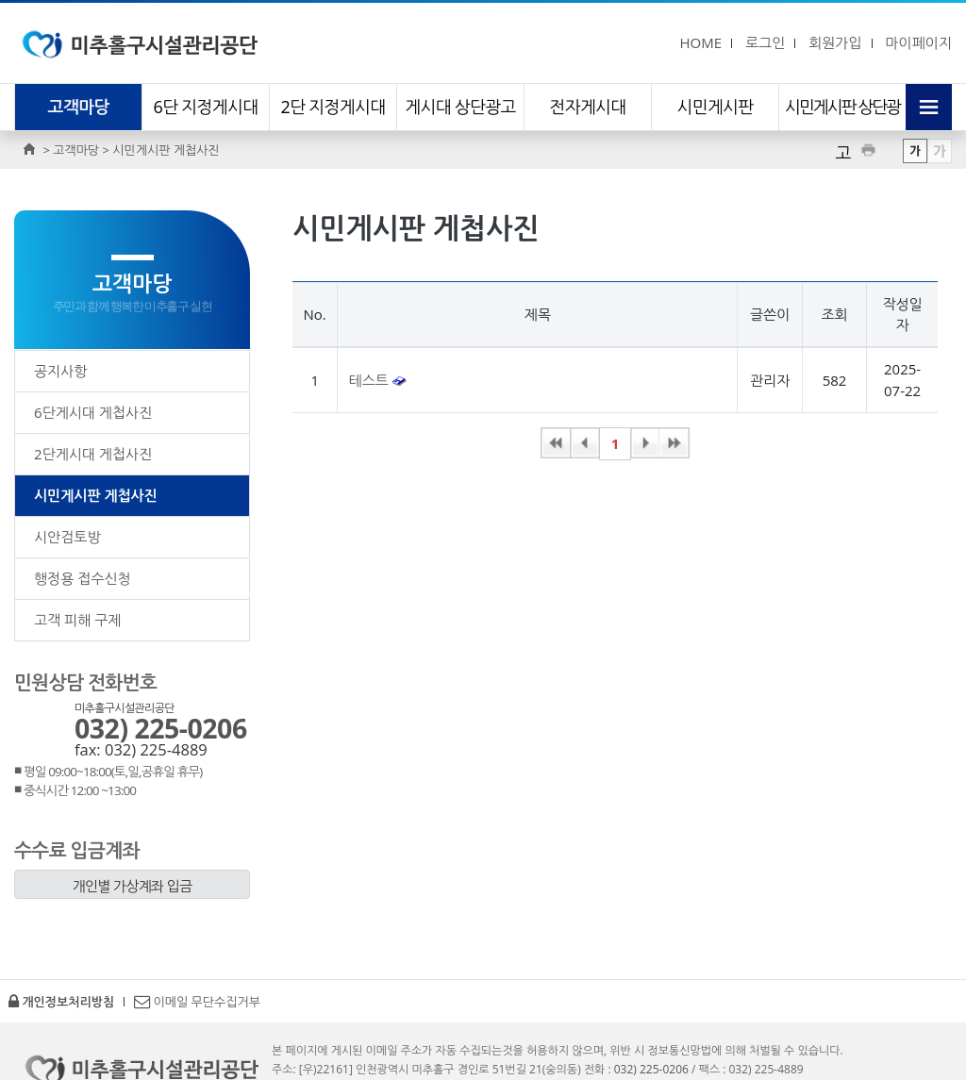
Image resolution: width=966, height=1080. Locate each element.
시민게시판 (714, 106)
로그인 (765, 42)
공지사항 (60, 370)
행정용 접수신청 (82, 578)
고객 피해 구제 (77, 619)
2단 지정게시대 (333, 106)
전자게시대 (587, 106)
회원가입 (834, 42)
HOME (700, 42)
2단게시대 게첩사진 (93, 453)
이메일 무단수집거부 (197, 1001)
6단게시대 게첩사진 (93, 412)
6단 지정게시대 (206, 106)
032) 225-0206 (161, 728)
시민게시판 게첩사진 (96, 495)
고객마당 (78, 106)
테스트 (370, 380)
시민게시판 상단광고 (842, 129)
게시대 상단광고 (460, 106)
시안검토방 (67, 536)
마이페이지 (918, 42)
